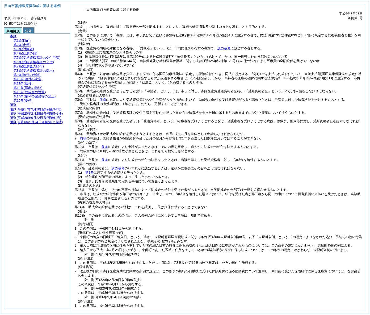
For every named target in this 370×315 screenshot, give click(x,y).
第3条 (89, 172)
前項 (83, 138)
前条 (103, 99)
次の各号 (224, 48)
